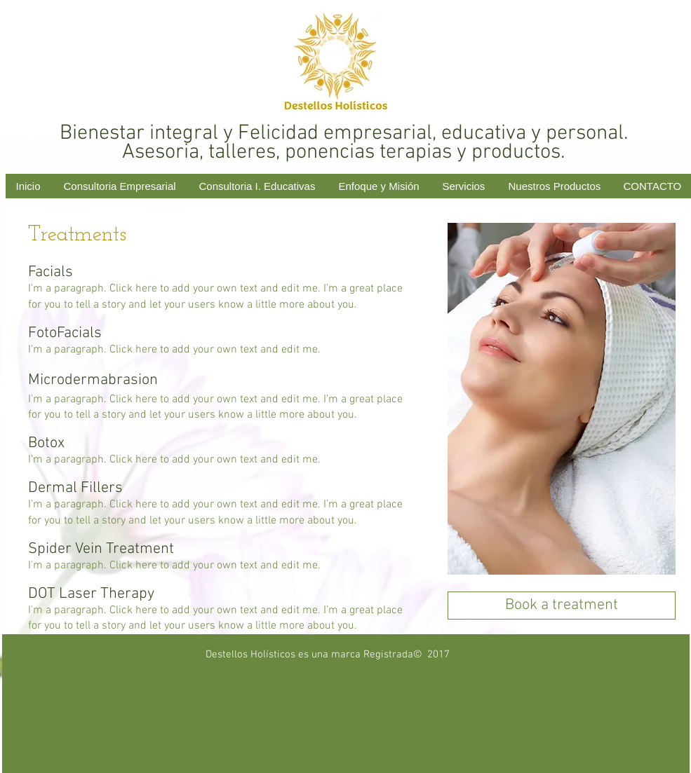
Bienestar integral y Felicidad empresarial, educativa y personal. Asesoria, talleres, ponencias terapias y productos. (344, 143)
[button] (464, 186)
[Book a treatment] (562, 605)
